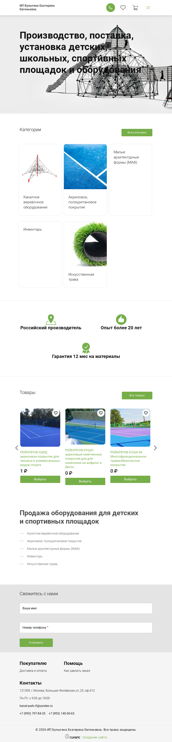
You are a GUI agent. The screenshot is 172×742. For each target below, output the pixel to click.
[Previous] (17, 448)
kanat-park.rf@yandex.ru (36, 706)
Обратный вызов (111, 8)
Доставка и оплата (33, 671)
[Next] (155, 448)
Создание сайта (95, 738)
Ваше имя (30, 608)
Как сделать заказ (77, 671)
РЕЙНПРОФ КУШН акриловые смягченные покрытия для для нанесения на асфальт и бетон (83, 461)
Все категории (137, 132)
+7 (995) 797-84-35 (32, 713)
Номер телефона (34, 627)
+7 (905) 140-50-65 (61, 713)
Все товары (137, 395)
